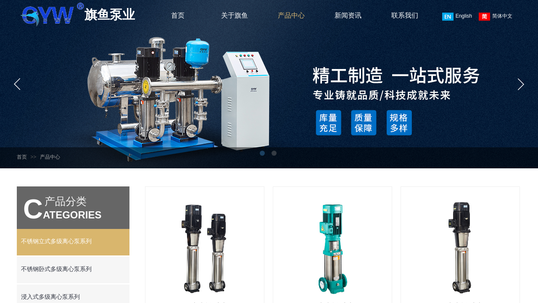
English (457, 17)
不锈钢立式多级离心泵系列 (56, 241)
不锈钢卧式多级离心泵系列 (56, 269)
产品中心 (291, 15)
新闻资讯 (348, 15)
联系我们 (404, 15)
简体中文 (495, 17)
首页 (178, 15)
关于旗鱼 (234, 15)
